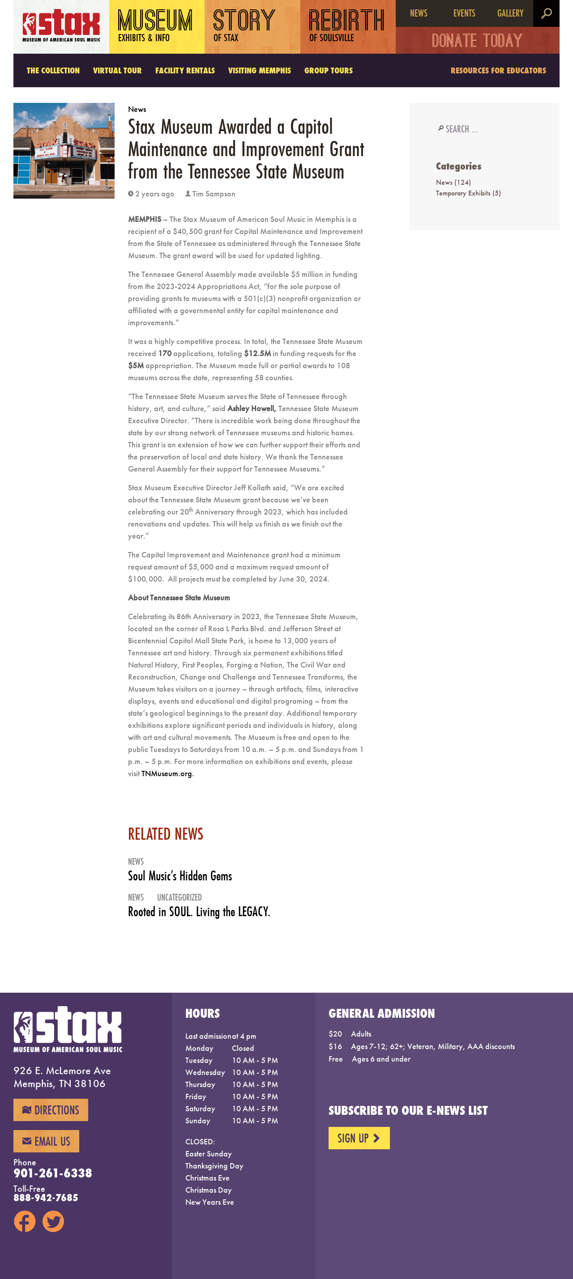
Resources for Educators (498, 70)
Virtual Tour (117, 70)
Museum (156, 26)
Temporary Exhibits (463, 193)
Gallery (510, 13)
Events (464, 13)
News (419, 13)
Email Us (46, 1141)
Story (245, 26)
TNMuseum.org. (167, 773)
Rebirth (347, 26)
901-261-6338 (52, 1172)
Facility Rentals (185, 70)
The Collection (53, 70)
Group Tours (328, 70)
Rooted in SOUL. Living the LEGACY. (199, 911)
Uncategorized (179, 897)
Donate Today (477, 42)
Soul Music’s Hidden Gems (180, 876)
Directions (50, 1109)
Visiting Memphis (259, 70)
